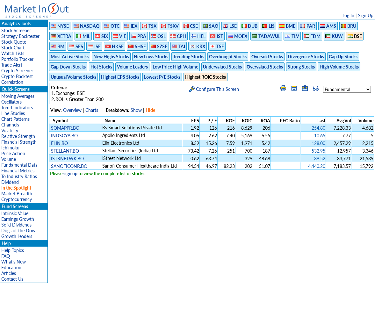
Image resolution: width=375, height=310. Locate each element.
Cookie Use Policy (214, 302)
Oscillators (11, 102)
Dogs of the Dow (18, 230)
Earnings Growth (17, 219)
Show (136, 110)
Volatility (9, 130)
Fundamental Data (19, 165)
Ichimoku (10, 147)
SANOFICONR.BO (69, 166)
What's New (13, 261)
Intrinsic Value (14, 213)
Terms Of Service (176, 302)
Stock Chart (13, 47)
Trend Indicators (17, 107)
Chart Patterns (15, 119)
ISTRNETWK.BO (67, 158)
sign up (70, 173)
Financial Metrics (17, 170)
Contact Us (12, 279)
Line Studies (13, 113)
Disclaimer (115, 302)
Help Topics (12, 250)
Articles (8, 273)
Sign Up (365, 15)
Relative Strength (18, 136)
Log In (348, 15)
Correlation (12, 82)
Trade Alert (11, 65)
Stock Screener (16, 30)
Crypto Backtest (17, 76)
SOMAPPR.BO (65, 128)
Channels (10, 124)
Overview (72, 110)
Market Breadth (16, 193)
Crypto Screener (17, 70)
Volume (8, 159)
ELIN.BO (59, 143)
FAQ (5, 256)
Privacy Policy (142, 302)
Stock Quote (13, 42)
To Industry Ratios (19, 176)
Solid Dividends (16, 224)
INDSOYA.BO (64, 135)
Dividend (10, 182)
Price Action (13, 153)
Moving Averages (17, 96)
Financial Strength (19, 142)
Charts (91, 110)
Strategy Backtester (20, 36)
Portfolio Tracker (17, 59)
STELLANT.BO (65, 151)
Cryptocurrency (16, 199)
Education (11, 267)
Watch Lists (12, 53)
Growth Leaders (16, 236)
